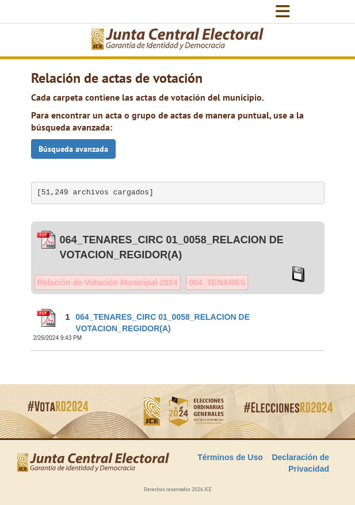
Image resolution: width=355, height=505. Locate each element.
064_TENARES (217, 282)
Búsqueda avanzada (73, 149)
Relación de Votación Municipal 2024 (107, 282)
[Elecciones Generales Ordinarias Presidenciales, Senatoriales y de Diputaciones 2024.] (177, 40)
